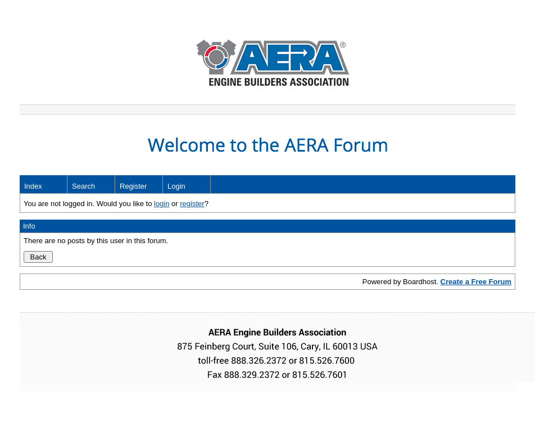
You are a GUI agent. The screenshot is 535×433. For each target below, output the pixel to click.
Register (133, 186)
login (161, 203)
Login (176, 186)
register (192, 203)
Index (33, 186)
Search (83, 186)
